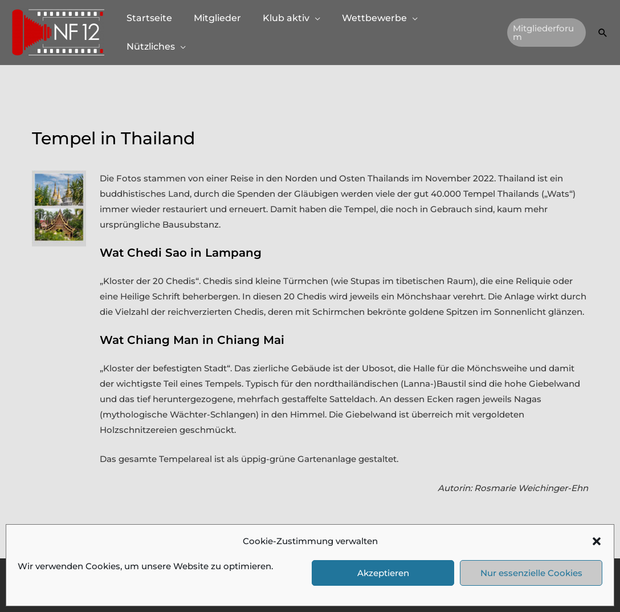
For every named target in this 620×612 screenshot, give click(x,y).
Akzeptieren (383, 573)
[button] (596, 541)
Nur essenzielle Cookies (531, 573)
